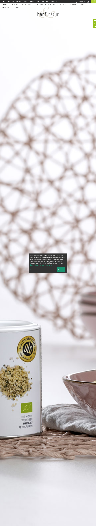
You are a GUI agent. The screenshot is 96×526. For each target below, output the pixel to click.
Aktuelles (5, 4)
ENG (8, 1)
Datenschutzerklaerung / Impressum (41, 265)
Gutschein (81, 1)
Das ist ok (61, 270)
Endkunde (45, 1)
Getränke (73, 4)
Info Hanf (15, 4)
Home (26, 1)
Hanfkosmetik (41, 4)
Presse (32, 1)
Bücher (81, 4)
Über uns (5, 7)
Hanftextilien (53, 4)
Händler (54, 1)
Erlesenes (64, 4)
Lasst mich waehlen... (37, 270)
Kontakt (16, 7)
